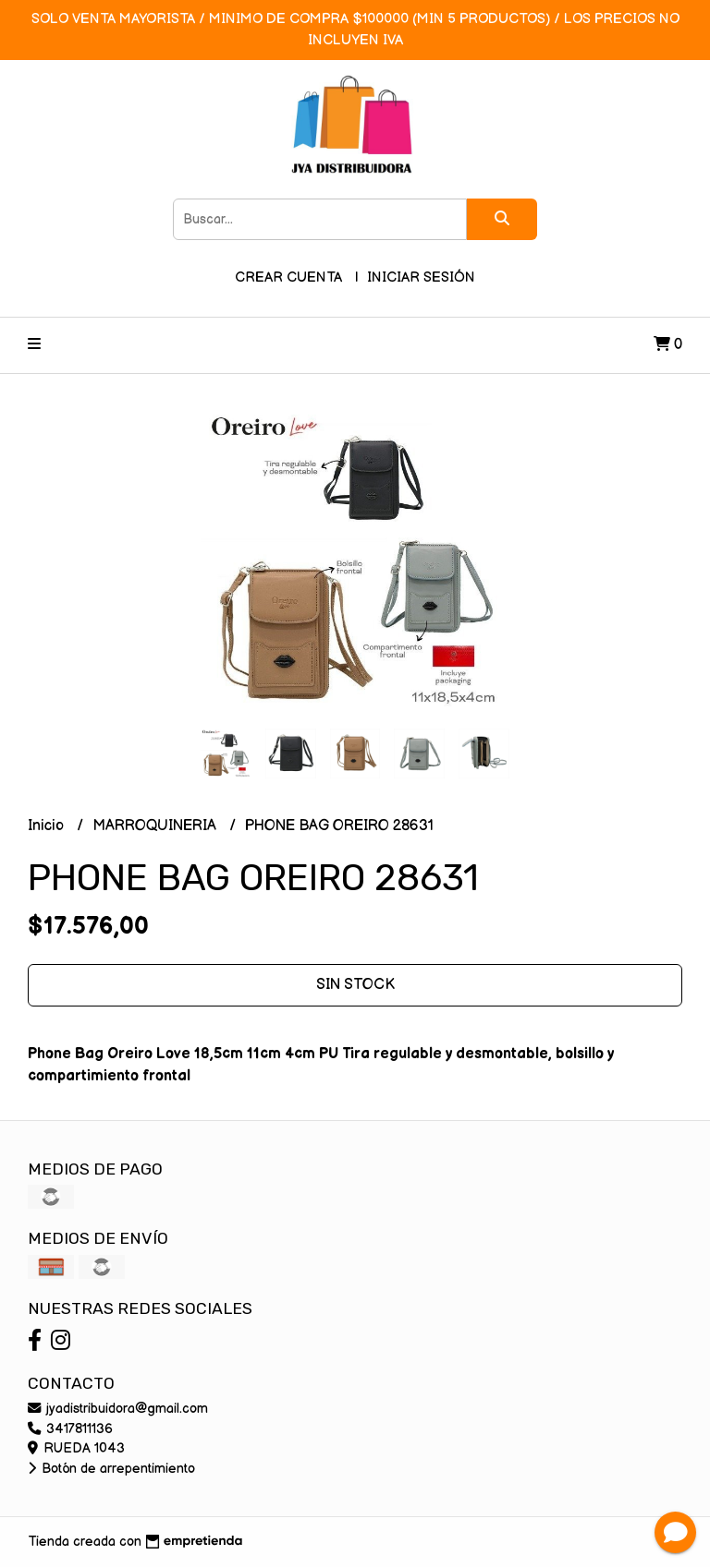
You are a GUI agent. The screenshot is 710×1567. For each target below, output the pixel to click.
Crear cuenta (288, 277)
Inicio (47, 826)
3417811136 (70, 1429)
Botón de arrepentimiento (111, 1469)
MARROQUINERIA (156, 826)
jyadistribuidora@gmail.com (118, 1408)
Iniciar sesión (421, 277)
